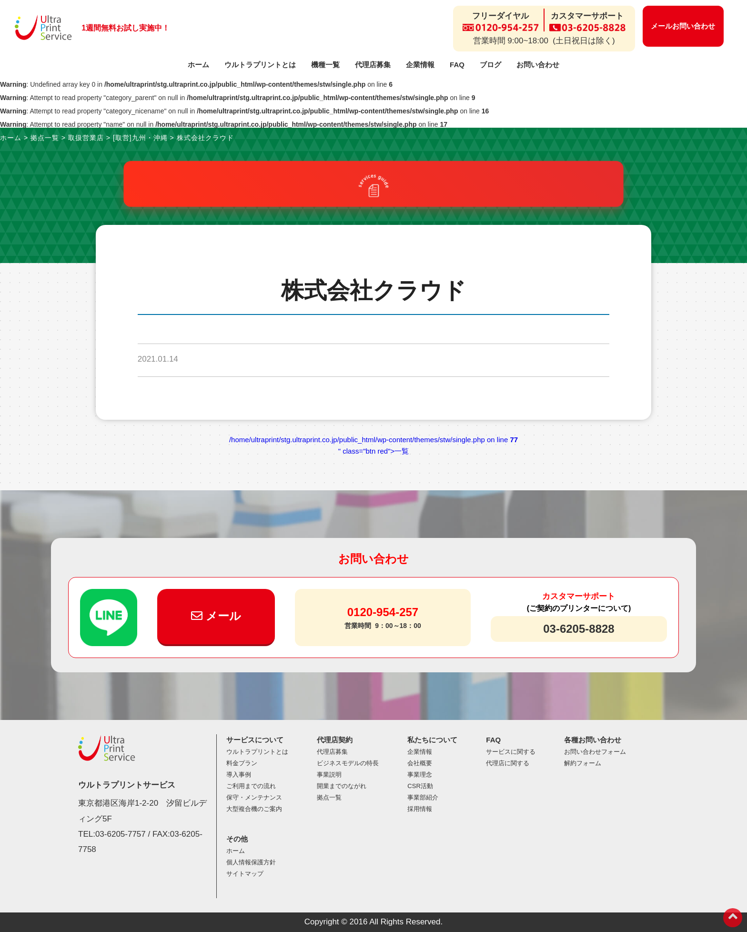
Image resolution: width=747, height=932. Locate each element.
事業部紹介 (422, 797)
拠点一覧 (329, 797)
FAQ (457, 65)
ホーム (198, 65)
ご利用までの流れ (251, 786)
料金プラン (241, 763)
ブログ (490, 65)
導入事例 (238, 774)
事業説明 (329, 774)
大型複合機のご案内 (254, 808)
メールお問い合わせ (683, 26)
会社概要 (419, 763)
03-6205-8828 (578, 628)
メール (216, 615)
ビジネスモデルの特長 (348, 763)
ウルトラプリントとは (260, 65)
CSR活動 (420, 786)
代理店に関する (507, 763)
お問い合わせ (537, 65)
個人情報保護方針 (251, 862)
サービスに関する (510, 751)
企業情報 (420, 65)
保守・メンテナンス (254, 797)
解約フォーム (582, 763)
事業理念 (419, 774)
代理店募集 (373, 65)
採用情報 (419, 808)
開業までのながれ (341, 786)
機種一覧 (325, 65)
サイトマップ (244, 873)
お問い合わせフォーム (595, 751)
